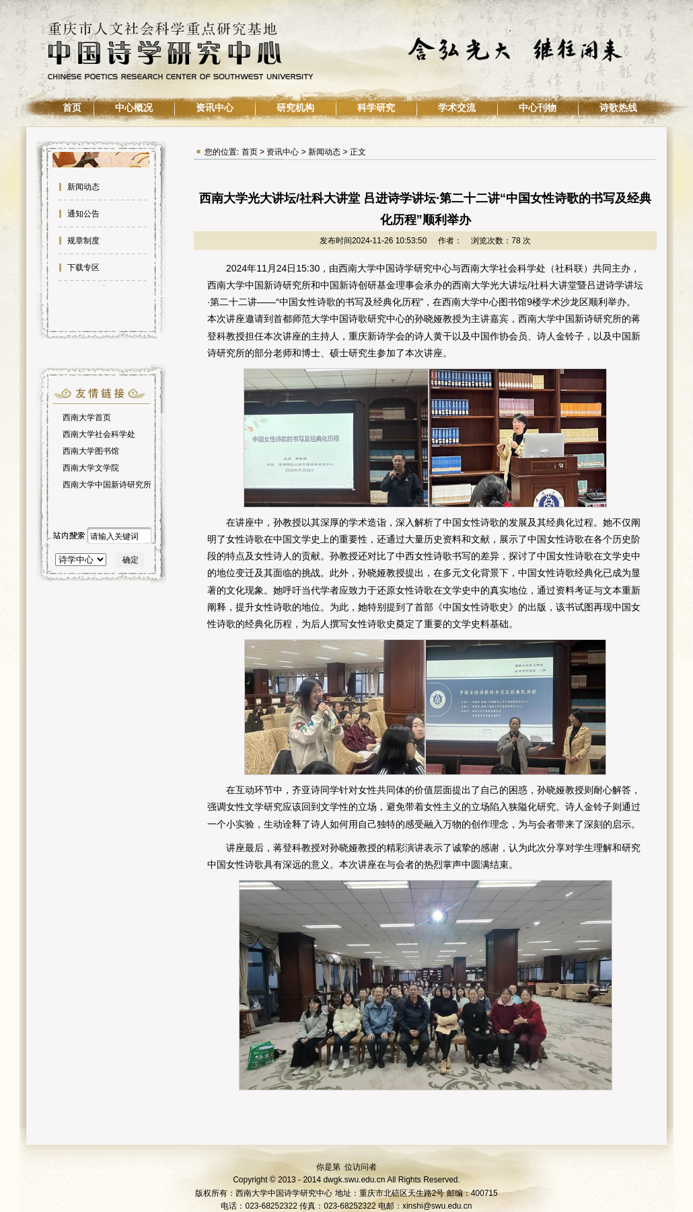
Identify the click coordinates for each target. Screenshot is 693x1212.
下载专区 (82, 267)
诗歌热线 (618, 107)
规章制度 (82, 240)
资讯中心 (214, 107)
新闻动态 (82, 187)
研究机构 (295, 107)
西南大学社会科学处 (99, 434)
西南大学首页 (87, 417)
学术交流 (457, 107)
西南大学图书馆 (91, 451)
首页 (72, 107)
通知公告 (82, 213)
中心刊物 (537, 107)
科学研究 (376, 107)
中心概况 (134, 107)
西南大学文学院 (91, 468)
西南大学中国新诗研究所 (107, 484)
